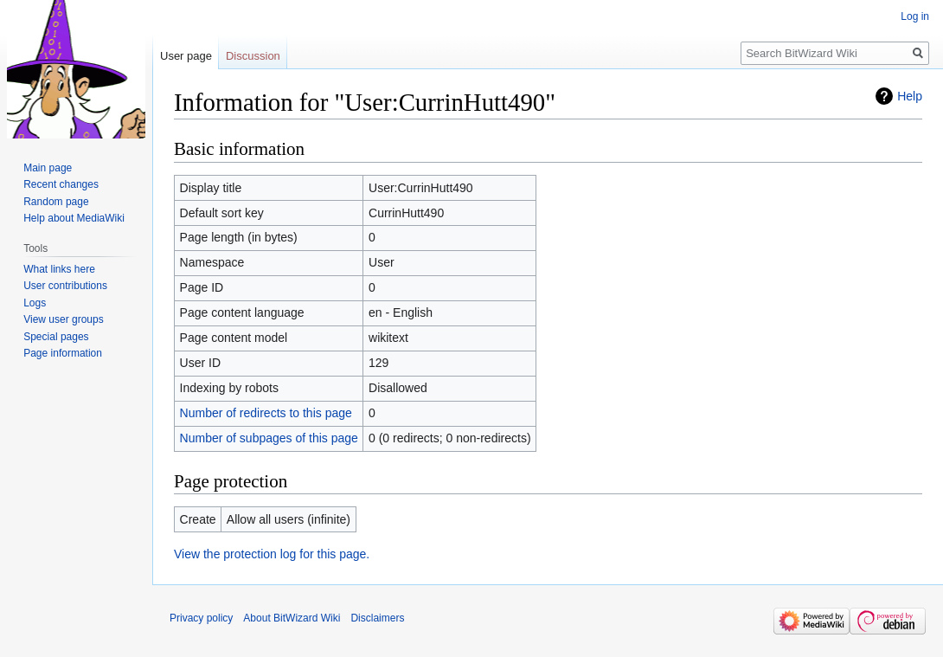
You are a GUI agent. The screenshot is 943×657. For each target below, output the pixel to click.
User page (186, 55)
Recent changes (61, 184)
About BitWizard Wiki (291, 618)
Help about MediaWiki (74, 218)
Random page (55, 202)
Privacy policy (201, 618)
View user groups (63, 319)
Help (909, 96)
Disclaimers (377, 618)
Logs (34, 303)
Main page (47, 168)
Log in (915, 16)
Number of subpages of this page (269, 438)
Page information (62, 353)
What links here (59, 269)
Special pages (55, 337)
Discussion (253, 55)
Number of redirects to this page (266, 413)
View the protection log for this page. (271, 554)
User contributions (65, 286)
